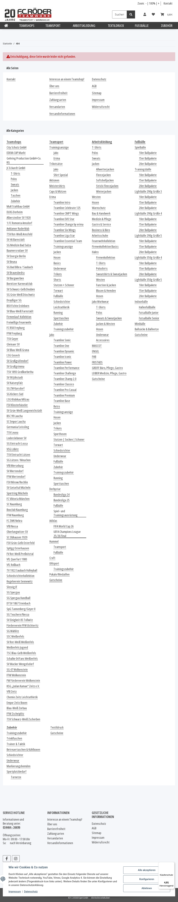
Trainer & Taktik (16, 744)
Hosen (57, 258)
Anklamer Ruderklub (18, 229)
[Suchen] (119, 14)
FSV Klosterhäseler (17, 405)
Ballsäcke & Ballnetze (147, 329)
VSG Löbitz (13, 449)
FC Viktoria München (18, 499)
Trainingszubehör (64, 329)
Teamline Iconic (62, 357)
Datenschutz (31, 891)
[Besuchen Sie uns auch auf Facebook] (7, 858)
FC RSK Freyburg (16, 328)
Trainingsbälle (143, 169)
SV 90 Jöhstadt (15, 377)
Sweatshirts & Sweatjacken (111, 274)
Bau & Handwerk (101, 213)
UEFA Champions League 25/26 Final (67, 534)
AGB (94, 86)
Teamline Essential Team (68, 241)
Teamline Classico (64, 384)
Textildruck (56, 727)
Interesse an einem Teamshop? (66, 79)
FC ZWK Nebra (14, 521)
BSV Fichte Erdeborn (18, 306)
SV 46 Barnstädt (16, 240)
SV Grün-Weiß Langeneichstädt (24, 411)
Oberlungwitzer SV (17, 532)
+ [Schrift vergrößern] (158, 3)
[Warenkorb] (166, 14)
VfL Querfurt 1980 (17, 559)
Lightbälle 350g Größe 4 (148, 258)
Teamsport (60, 547)
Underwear (60, 269)
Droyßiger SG (14, 300)
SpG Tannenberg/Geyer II (21, 609)
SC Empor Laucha (16, 422)
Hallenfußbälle (147, 307)
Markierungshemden (18, 766)
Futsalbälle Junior (149, 313)
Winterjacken (103, 191)
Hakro (95, 252)
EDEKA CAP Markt (16, 153)
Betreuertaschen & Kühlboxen (23, 750)
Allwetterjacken (105, 169)
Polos (14, 179)
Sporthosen (60, 434)
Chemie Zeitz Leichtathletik (22, 697)
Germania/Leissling (18, 427)
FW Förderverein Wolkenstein (23, 681)
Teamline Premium (64, 395)
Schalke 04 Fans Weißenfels (22, 659)
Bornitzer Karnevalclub (19, 284)
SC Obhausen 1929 (17, 537)
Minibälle (140, 324)
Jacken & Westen (105, 324)
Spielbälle (140, 147)
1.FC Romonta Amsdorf (19, 223)
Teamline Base (62, 401)
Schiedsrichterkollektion (20, 576)
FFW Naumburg (15, 515)
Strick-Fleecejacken (107, 186)
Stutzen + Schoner (64, 285)
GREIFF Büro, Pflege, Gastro (107, 368)
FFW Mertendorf (16, 477)
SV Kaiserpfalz (15, 383)
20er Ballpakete (148, 164)
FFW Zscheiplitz (15, 714)
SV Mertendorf (15, 471)
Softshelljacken (105, 180)
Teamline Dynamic (64, 351)
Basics (57, 263)
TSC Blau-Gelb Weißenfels (21, 653)
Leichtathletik (61, 307)
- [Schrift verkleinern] (146, 3)
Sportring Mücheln (17, 493)
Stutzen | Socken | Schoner (69, 439)
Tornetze (16, 777)
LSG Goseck (13, 355)
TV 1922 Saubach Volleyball (22, 570)
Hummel (54, 541)
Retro (57, 406)
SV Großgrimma (15, 366)
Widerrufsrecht (101, 107)
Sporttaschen (61, 318)
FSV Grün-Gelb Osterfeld (21, 543)
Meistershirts (57, 186)
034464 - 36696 (11, 827)
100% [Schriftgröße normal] (152, 3)
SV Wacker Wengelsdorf (20, 664)
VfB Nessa (12, 526)
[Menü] (172, 864)
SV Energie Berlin (16, 256)
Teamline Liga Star (64, 236)
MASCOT (97, 346)
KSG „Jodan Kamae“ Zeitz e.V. (23, 686)
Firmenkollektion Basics (105, 247)
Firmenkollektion (105, 258)
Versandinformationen (62, 114)
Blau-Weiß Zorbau (17, 708)
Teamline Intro (62, 202)
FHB (94, 357)
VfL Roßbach (13, 565)
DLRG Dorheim (15, 212)
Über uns (54, 86)
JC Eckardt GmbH (16, 168)
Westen (96, 197)
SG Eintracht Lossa (17, 444)
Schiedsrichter (62, 302)
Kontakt (168, 3)
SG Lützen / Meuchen (19, 460)
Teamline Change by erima (68, 224)
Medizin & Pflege (101, 219)
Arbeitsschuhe (100, 236)
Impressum (15, 891)
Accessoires (103, 340)
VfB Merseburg (15, 466)
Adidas (53, 521)
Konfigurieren (146, 879)
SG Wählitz (13, 631)
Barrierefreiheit (58, 93)
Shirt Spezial (61, 175)
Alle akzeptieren (146, 870)
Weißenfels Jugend (17, 647)
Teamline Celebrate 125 (67, 208)
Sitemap (96, 93)
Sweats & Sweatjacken (109, 318)
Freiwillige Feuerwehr (19, 322)
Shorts (57, 280)
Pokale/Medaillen (59, 574)
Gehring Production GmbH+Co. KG (24, 160)
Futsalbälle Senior (149, 318)
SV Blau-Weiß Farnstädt (20, 311)
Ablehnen (146, 888)
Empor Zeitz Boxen (17, 703)
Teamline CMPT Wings (66, 213)
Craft (52, 558)
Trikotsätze (56, 164)
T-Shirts (15, 174)
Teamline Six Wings (65, 230)
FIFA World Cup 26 (64, 526)
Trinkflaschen (14, 738)
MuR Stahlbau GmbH (18, 206)
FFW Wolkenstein (16, 675)
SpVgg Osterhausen (18, 548)
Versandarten (57, 107)
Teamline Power (63, 362)
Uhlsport (54, 563)
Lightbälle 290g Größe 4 (148, 213)
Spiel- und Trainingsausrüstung (66, 513)
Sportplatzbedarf (16, 772)
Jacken (14, 190)
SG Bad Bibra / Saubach (20, 267)
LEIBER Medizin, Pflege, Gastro (109, 373)
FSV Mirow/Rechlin (17, 482)
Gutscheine (55, 580)
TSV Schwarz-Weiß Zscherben (23, 719)
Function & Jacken (106, 285)
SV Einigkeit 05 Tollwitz (20, 620)
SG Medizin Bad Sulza (19, 245)
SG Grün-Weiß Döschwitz (21, 295)
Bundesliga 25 (62, 500)
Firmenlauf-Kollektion (19, 317)
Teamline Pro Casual (65, 390)
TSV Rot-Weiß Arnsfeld (19, 234)
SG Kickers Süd (15, 394)
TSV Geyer (12, 339)
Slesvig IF (12, 587)
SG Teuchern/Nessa (18, 614)
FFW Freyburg (14, 333)
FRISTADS (97, 362)
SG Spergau (13, 592)
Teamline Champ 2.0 (65, 379)
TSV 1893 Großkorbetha (20, 372)
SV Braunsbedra (16, 273)
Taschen (15, 195)
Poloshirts (102, 269)
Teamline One (61, 346)
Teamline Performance (66, 368)
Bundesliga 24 (62, 495)
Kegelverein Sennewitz (20, 581)
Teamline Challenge (65, 373)
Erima (57, 158)
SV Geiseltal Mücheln (18, 488)
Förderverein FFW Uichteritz (22, 625)
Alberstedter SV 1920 (19, 218)
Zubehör (15, 201)
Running (58, 313)
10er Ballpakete (148, 153)
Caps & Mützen (57, 191)
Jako (56, 153)
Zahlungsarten (57, 100)
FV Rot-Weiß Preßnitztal (20, 554)
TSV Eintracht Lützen (18, 455)
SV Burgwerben (15, 278)
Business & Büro (101, 230)
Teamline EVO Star (64, 219)
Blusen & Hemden (106, 291)
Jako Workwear (100, 302)
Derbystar (55, 489)
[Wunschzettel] (153, 14)
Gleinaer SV (13, 344)
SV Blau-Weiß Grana (18, 350)
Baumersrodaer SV (17, 251)
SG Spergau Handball (18, 598)
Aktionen (54, 180)
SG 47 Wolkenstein (17, 670)
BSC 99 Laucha (15, 416)
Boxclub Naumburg (17, 510)
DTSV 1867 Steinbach (18, 603)
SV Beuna (12, 262)
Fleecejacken (103, 175)
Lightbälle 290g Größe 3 (148, 191)
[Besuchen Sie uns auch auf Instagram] (16, 858)
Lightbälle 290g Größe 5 (148, 236)
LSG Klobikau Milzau (18, 399)
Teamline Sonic (62, 340)
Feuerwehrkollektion (103, 241)
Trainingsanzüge (59, 147)
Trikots (58, 274)
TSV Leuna (12, 433)
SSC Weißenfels (15, 636)
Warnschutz (99, 208)
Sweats (15, 184)
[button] (145, 14)
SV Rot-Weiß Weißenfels (20, 642)
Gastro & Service (101, 224)
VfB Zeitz (12, 692)
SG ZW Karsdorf (16, 388)
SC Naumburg (14, 504)
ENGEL (95, 351)
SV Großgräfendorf (17, 361)
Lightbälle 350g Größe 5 (148, 280)
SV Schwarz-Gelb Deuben (21, 289)
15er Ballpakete (148, 158)
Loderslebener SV (16, 438)
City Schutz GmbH (16, 147)
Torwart (58, 291)
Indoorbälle (141, 302)
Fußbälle (58, 296)
